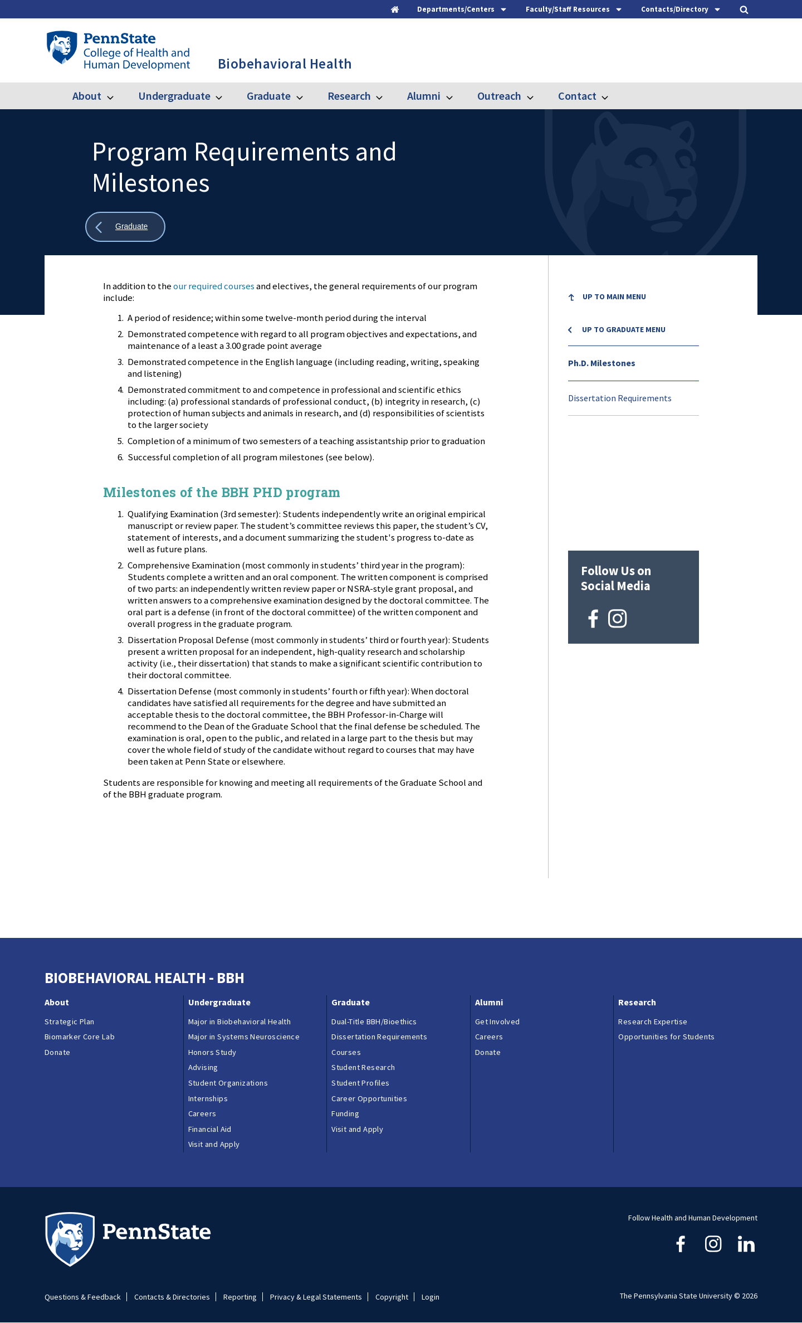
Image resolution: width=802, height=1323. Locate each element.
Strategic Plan (70, 1021)
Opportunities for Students (666, 1037)
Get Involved (497, 1021)
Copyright (391, 1297)
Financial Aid (210, 1129)
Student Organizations (228, 1083)
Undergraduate (174, 96)
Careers (202, 1113)
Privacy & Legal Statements (316, 1297)
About (86, 96)
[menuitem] (633, 298)
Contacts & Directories (172, 1297)
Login (430, 1297)
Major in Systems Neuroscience (244, 1037)
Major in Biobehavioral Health (239, 1021)
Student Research (363, 1067)
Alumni (424, 96)
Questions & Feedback (83, 1297)
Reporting (240, 1297)
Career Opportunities (369, 1098)
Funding (345, 1113)
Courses (346, 1052)
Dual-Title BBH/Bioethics (374, 1021)
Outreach (499, 96)
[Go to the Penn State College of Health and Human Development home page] (118, 50)
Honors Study (212, 1052)
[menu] (633, 348)
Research (349, 96)
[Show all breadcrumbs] (125, 227)
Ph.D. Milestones (601, 362)
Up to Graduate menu (624, 329)
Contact (577, 96)
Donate (57, 1052)
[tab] (462, 9)
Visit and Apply (214, 1144)
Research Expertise (652, 1021)
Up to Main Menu (614, 296)
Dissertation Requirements (620, 397)
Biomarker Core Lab (80, 1037)
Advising (203, 1067)
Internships (208, 1098)
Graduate (269, 96)
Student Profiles (360, 1083)
